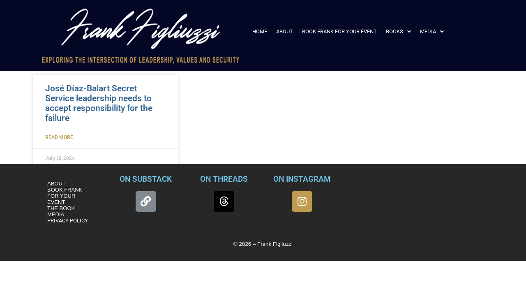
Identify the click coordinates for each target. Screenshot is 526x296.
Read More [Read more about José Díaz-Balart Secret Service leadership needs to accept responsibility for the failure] (59, 137)
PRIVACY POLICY (67, 220)
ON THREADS (224, 179)
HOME (259, 31)
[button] (398, 31)
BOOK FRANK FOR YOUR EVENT (339, 31)
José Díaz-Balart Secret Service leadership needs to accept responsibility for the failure (98, 103)
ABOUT (284, 31)
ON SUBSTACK (146, 179)
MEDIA (432, 31)
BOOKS (398, 31)
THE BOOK (61, 208)
